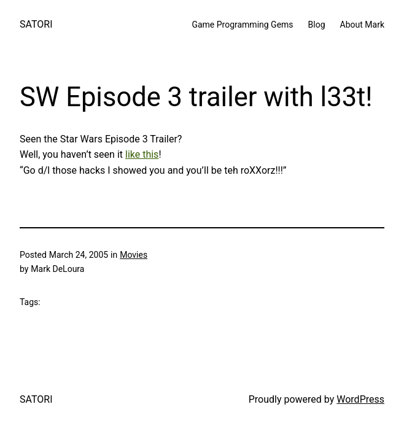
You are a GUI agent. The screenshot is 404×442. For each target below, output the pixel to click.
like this (141, 154)
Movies (133, 255)
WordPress (360, 399)
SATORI (36, 24)
